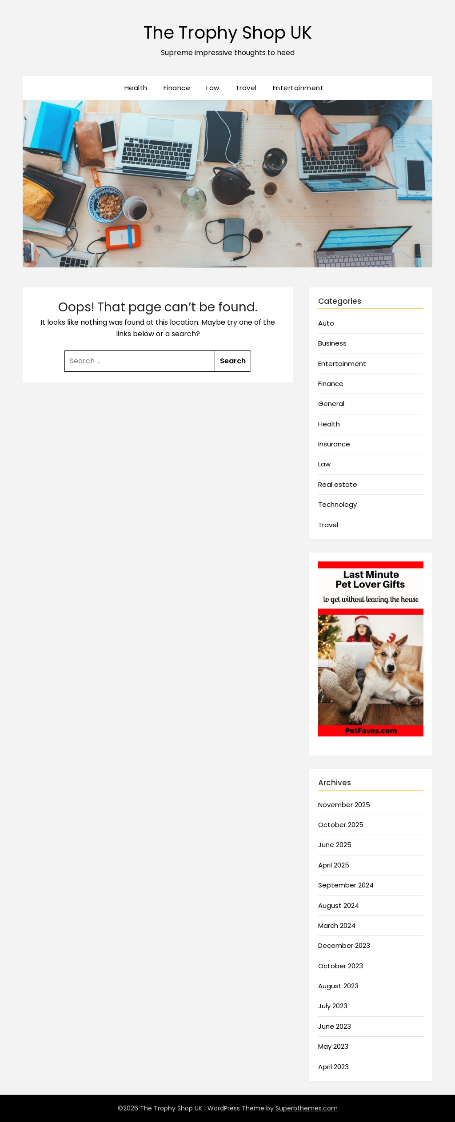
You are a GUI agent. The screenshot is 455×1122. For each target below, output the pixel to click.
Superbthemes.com (306, 1108)
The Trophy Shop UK (227, 31)
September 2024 (346, 885)
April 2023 (333, 1066)
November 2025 (344, 804)
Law (213, 87)
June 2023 (334, 1026)
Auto (326, 323)
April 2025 (333, 865)
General (331, 403)
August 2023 (338, 986)
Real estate (337, 484)
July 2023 (332, 1006)
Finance (177, 87)
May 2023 (333, 1046)
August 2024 (338, 905)
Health (136, 87)
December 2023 (344, 945)
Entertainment (298, 87)
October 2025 (340, 824)
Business (332, 343)
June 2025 (334, 844)
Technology (337, 504)
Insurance (334, 444)
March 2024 (336, 925)
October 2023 (340, 966)
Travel (246, 87)
